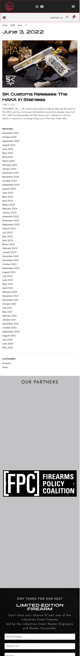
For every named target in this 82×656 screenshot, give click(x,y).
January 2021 (9, 319)
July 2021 (7, 308)
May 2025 (7, 153)
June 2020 (7, 343)
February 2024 (9, 208)
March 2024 (8, 204)
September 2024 (11, 184)
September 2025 (10, 141)
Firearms (6, 363)
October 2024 (9, 180)
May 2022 (7, 284)
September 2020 (11, 331)
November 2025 (10, 133)
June (20, 25)
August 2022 (9, 272)
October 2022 (9, 264)
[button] (73, 6)
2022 (12, 25)
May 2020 (7, 347)
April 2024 (7, 200)
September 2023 (11, 224)
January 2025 (9, 168)
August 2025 (8, 145)
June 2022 (7, 280)
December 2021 (10, 296)
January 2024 (9, 212)
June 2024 (7, 192)
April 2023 (7, 240)
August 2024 (9, 188)
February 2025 (9, 165)
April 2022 (7, 288)
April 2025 (7, 157)
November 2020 (10, 323)
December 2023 (10, 216)
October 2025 (9, 137)
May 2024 (7, 196)
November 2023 (10, 220)
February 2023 (9, 248)
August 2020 (9, 335)
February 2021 (9, 315)
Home (4, 25)
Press (5, 367)
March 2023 (8, 244)
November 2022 (10, 260)
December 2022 (10, 256)
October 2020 (9, 327)
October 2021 (9, 304)
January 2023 (9, 252)
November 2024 (10, 176)
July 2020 (7, 339)
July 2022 (7, 276)
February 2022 (9, 292)
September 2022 (11, 268)
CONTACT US (56, 17)
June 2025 (7, 149)
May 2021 (7, 312)
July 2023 (7, 232)
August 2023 (9, 228)
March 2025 (8, 161)
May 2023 (7, 236)
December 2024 (10, 172)
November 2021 (10, 300)
